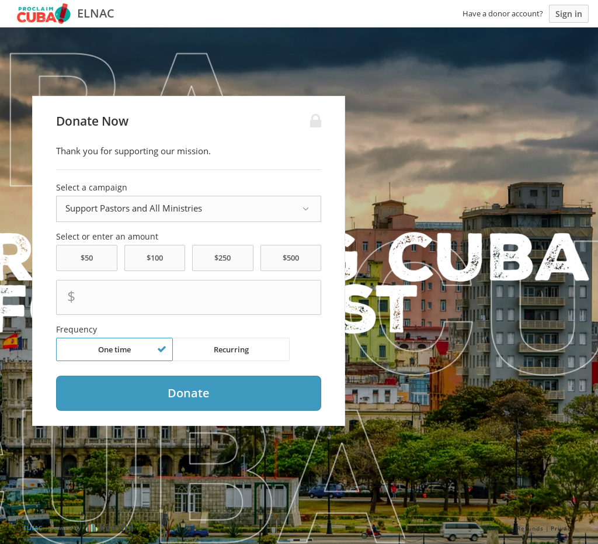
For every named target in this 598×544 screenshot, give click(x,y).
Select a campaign (91, 187)
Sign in (568, 13)
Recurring (231, 349)
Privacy (563, 528)
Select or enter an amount (107, 236)
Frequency (76, 329)
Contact (497, 528)
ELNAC (32, 528)
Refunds (530, 528)
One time (132, 349)
